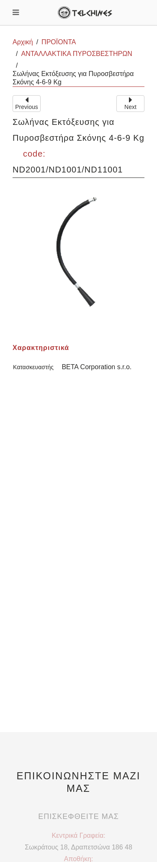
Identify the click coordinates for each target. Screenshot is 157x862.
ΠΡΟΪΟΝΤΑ (58, 42)
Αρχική (23, 42)
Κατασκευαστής (33, 367)
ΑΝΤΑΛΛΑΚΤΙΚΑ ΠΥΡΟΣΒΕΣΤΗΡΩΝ (76, 53)
